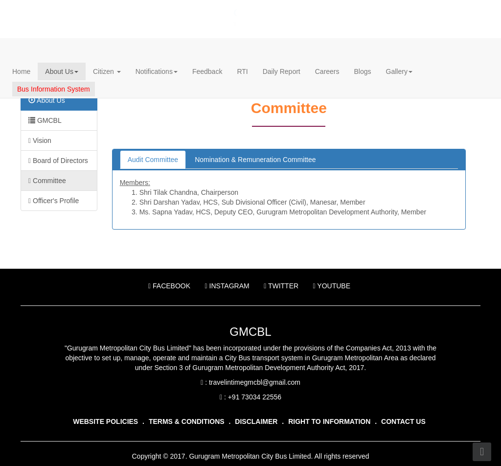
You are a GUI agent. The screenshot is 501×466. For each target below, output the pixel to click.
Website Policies (105, 421)
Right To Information (329, 421)
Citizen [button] (107, 71)
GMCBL (45, 120)
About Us (46, 100)
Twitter (285, 286)
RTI (242, 71)
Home (21, 71)
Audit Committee (153, 159)
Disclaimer (256, 421)
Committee (47, 181)
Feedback (207, 71)
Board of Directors (58, 160)
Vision (39, 140)
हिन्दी (406, 10)
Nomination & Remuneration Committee (255, 159)
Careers (327, 71)
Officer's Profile (53, 201)
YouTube (331, 286)
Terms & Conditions (187, 421)
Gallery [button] (399, 71)
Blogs (362, 71)
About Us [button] (61, 71)
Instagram (231, 286)
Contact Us (403, 421)
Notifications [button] (157, 71)
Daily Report (281, 71)
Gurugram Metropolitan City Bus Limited (148, 12)
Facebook (173, 286)
